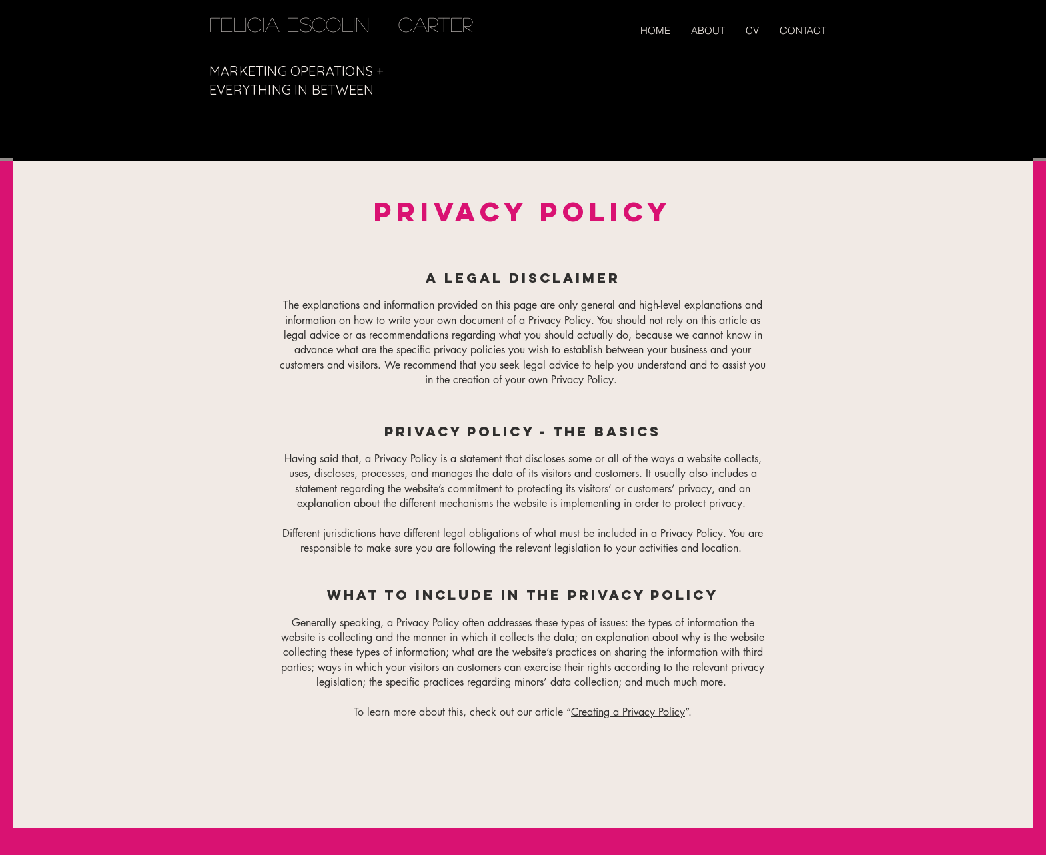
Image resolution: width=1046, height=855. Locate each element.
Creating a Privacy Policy (628, 712)
